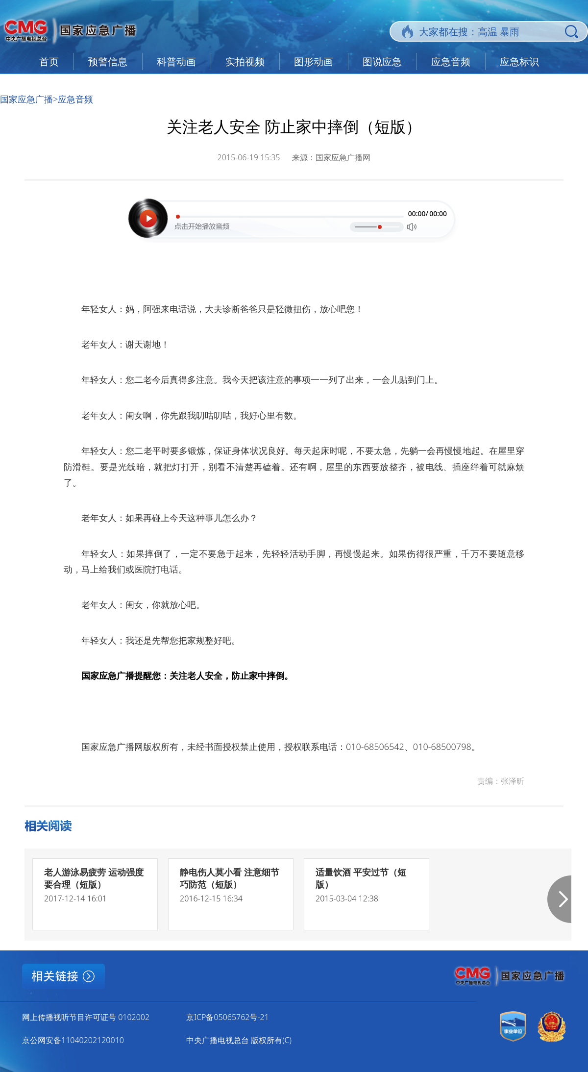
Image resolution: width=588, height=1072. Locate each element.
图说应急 (382, 61)
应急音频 (450, 61)
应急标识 (519, 61)
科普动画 (176, 61)
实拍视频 (245, 61)
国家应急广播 (26, 99)
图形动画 (313, 61)
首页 (49, 61)
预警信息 (107, 61)
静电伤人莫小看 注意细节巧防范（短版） (229, 878)
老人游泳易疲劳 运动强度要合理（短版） (94, 878)
